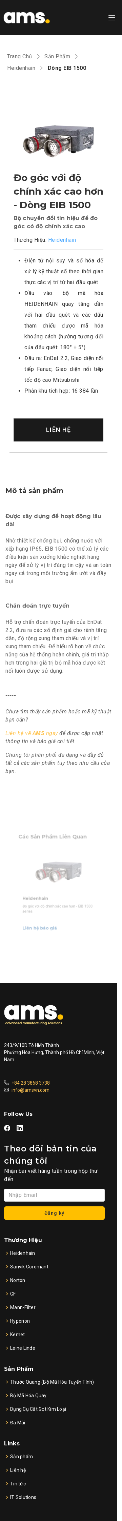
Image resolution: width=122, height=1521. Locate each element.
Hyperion (20, 1321)
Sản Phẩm (57, 56)
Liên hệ (18, 1470)
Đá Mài (17, 1422)
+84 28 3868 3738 (31, 1083)
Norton (17, 1280)
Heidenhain (21, 68)
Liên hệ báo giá (42, 923)
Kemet (17, 1334)
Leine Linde (22, 1348)
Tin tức (18, 1483)
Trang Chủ (19, 56)
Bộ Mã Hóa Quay (28, 1395)
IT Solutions (23, 1497)
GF (13, 1294)
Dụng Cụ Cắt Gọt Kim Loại (38, 1409)
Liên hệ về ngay (31, 733)
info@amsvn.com (30, 1090)
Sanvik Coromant (29, 1266)
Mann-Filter (23, 1307)
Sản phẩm (21, 1456)
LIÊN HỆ (58, 429)
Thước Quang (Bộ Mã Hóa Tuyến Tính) (52, 1382)
